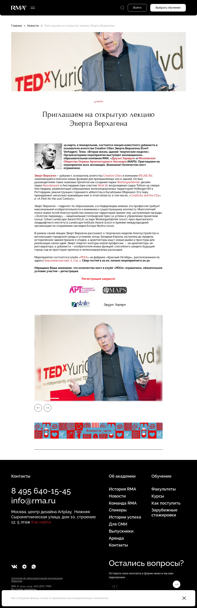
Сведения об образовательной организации (37, 578)
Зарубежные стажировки (164, 512)
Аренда (116, 538)
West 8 (102, 185)
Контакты (118, 545)
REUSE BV (145, 175)
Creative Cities (112, 175)
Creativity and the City (144, 195)
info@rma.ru (33, 500)
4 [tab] (98, 398)
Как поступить (165, 503)
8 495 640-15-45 (41, 490)
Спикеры (118, 510)
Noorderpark (51, 185)
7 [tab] (145, 398)
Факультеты (163, 489)
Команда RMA (123, 503)
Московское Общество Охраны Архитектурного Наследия (110, 160)
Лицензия (16, 581)
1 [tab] (52, 398)
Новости (33, 25)
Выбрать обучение (168, 7)
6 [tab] (129, 398)
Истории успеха (125, 517)
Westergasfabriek (128, 182)
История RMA (122, 489)
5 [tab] (114, 398)
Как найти (41, 522)
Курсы (157, 496)
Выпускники (121, 531)
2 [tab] (67, 398)
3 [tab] (83, 398)
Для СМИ (118, 524)
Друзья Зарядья (123, 158)
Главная (16, 25)
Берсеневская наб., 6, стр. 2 (63, 260)
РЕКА (83, 257)
